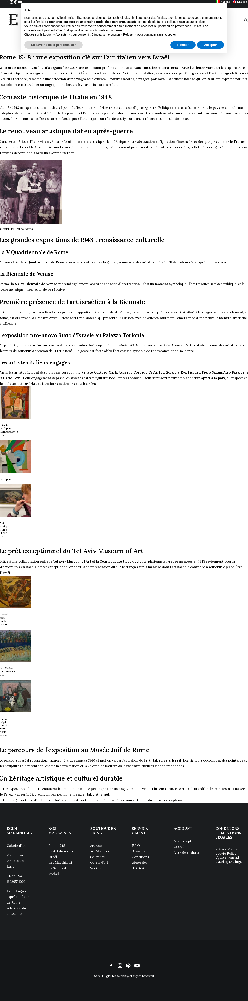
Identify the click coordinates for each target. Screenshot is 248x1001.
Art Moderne (100, 851)
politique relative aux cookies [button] (186, 21)
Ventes (95, 868)
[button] (7, 2)
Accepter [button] (210, 45)
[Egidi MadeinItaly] (13, 20)
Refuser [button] (182, 45)
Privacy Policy (226, 849)
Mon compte (183, 841)
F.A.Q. (136, 846)
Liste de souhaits (186, 852)
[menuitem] (240, 1)
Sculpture (97, 857)
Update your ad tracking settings (228, 859)
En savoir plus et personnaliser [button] (53, 45)
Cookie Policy (225, 853)
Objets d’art (99, 862)
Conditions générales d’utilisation (140, 862)
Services (138, 851)
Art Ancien (98, 846)
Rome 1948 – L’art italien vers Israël (61, 851)
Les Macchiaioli (60, 862)
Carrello (180, 847)
